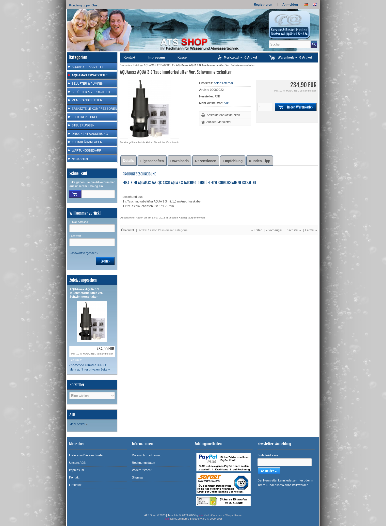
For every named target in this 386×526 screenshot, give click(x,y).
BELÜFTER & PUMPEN (87, 83)
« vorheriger (274, 230)
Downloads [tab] (179, 161)
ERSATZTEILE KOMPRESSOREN (94, 108)
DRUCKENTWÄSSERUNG (90, 134)
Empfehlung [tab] (233, 161)
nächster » (294, 230)
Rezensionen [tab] (205, 161)
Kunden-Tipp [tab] (259, 161)
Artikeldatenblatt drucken (223, 115)
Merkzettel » (240, 57)
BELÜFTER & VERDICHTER (91, 92)
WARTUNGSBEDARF (86, 150)
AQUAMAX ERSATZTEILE (90, 75)
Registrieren (263, 4)
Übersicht (127, 230)
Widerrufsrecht (141, 470)
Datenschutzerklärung (146, 455)
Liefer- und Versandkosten (86, 455)
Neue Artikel (80, 159)
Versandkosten (104, 353)
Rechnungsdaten (143, 462)
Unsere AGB (77, 462)
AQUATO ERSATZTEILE (88, 67)
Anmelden (290, 4)
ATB (226, 103)
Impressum (156, 57)
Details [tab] (128, 161)
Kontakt (129, 57)
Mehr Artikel (77, 424)
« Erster (256, 230)
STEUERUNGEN (83, 125)
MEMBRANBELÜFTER (87, 100)
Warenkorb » (295, 57)
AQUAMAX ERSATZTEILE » (88, 365)
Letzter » (311, 230)
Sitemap (137, 477)
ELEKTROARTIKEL (85, 117)
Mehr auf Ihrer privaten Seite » (89, 369)
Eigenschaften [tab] (152, 161)
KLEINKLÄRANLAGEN (87, 142)
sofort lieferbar (223, 83)
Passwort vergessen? (83, 253)
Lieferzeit (75, 485)
